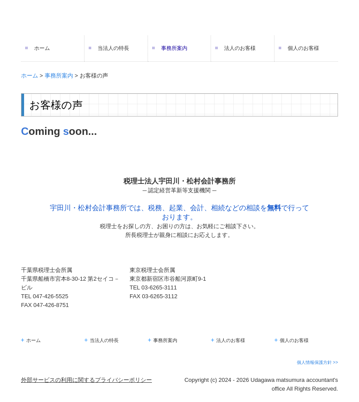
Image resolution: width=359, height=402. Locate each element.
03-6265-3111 (159, 287)
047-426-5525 (50, 296)
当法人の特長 (113, 48)
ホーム (42, 48)
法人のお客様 (240, 48)
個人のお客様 (303, 48)
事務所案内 (174, 48)
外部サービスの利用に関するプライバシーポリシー (86, 380)
